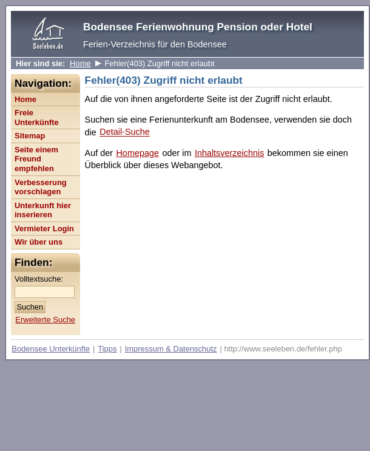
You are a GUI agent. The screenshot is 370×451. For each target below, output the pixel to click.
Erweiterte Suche (45, 319)
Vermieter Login (44, 228)
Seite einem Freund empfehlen (36, 159)
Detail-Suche (124, 132)
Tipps (107, 348)
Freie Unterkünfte (37, 117)
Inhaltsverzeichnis (229, 153)
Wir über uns (38, 241)
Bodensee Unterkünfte (51, 348)
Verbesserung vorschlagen (41, 187)
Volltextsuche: (39, 278)
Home (80, 63)
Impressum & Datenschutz (171, 348)
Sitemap (30, 135)
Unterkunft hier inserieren (43, 210)
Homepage (137, 153)
